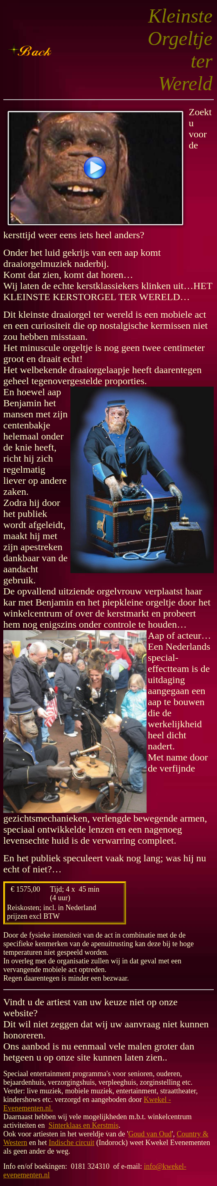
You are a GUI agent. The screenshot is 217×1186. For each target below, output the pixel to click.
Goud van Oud (150, 1134)
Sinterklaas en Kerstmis (83, 1125)
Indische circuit (71, 1142)
